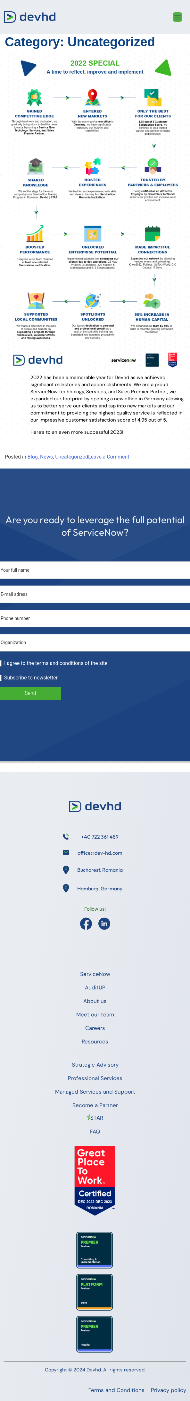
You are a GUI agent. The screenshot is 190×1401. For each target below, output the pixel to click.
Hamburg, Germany (99, 888)
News (46, 457)
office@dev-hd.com (100, 853)
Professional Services (95, 1078)
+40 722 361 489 (100, 836)
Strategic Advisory (95, 1064)
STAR (96, 1117)
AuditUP (95, 987)
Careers (95, 1028)
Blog (33, 457)
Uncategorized (71, 457)
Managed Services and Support (95, 1091)
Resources (95, 1041)
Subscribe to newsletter (31, 678)
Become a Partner (95, 1105)
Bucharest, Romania (100, 870)
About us (95, 1001)
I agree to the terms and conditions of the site (55, 663)
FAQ (95, 1131)
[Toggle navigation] (177, 17)
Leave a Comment (108, 457)
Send (30, 693)
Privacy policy (168, 1390)
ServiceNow (95, 974)
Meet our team (95, 1014)
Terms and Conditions (116, 1390)
